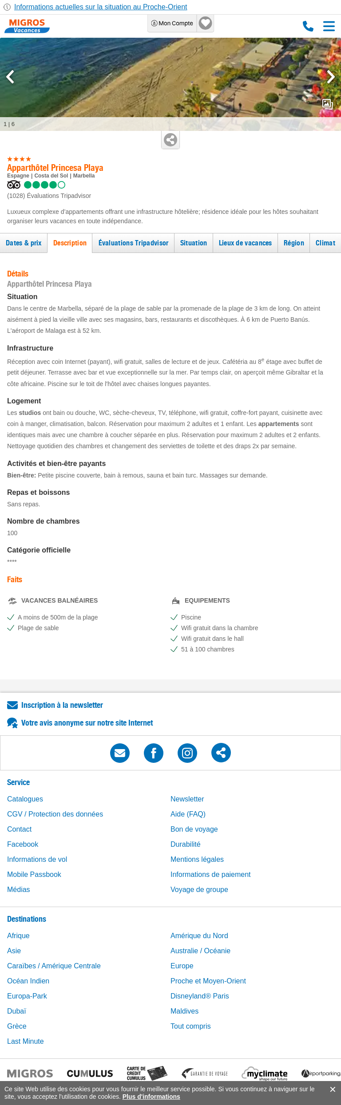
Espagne (18, 176)
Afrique (18, 935)
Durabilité (185, 844)
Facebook (22, 844)
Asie (14, 951)
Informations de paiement (210, 874)
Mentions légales (197, 859)
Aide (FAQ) (188, 814)
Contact (19, 829)
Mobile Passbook (34, 874)
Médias (18, 889)
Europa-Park (27, 996)
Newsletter (187, 799)
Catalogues (25, 799)
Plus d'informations (151, 1096)
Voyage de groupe (199, 889)
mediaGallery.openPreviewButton (327, 104)
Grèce (17, 1026)
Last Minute (25, 1041)
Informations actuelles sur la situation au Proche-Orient (100, 7)
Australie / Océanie (200, 951)
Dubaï (16, 1011)
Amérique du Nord (199, 935)
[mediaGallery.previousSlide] (10, 76)
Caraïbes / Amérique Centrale (54, 966)
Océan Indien (28, 981)
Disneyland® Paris (199, 996)
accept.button (332, 1089)
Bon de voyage (194, 829)
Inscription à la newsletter (62, 705)
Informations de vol (37, 859)
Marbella (84, 176)
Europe (182, 966)
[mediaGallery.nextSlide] (331, 76)
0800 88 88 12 (308, 26)
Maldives (184, 1011)
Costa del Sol (51, 176)
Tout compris (190, 1026)
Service (18, 782)
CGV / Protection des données (55, 814)
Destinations (26, 918)
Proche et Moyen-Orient (208, 981)
